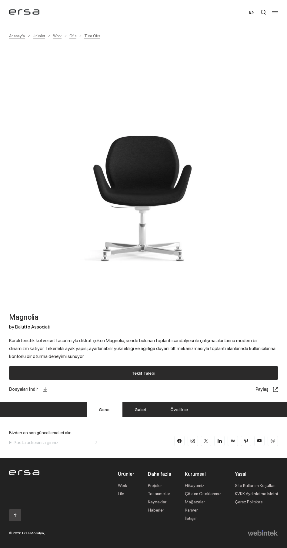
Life (121, 493)
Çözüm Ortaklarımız (203, 493)
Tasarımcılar (159, 493)
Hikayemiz (194, 485)
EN (252, 12)
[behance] (233, 441)
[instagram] (193, 441)
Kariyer (191, 509)
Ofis (72, 35)
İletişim (191, 518)
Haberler (156, 509)
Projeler (155, 485)
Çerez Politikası (249, 501)
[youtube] (259, 441)
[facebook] (179, 441)
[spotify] (273, 441)
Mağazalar (195, 501)
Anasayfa (17, 35)
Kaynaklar (157, 501)
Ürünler (39, 35)
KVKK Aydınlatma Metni (256, 493)
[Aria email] (96, 442)
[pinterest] (246, 441)
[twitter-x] (206, 441)
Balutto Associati (32, 327)
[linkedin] (219, 441)
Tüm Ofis (92, 35)
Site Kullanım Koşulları (255, 485)
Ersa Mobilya (33, 533)
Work (57, 35)
